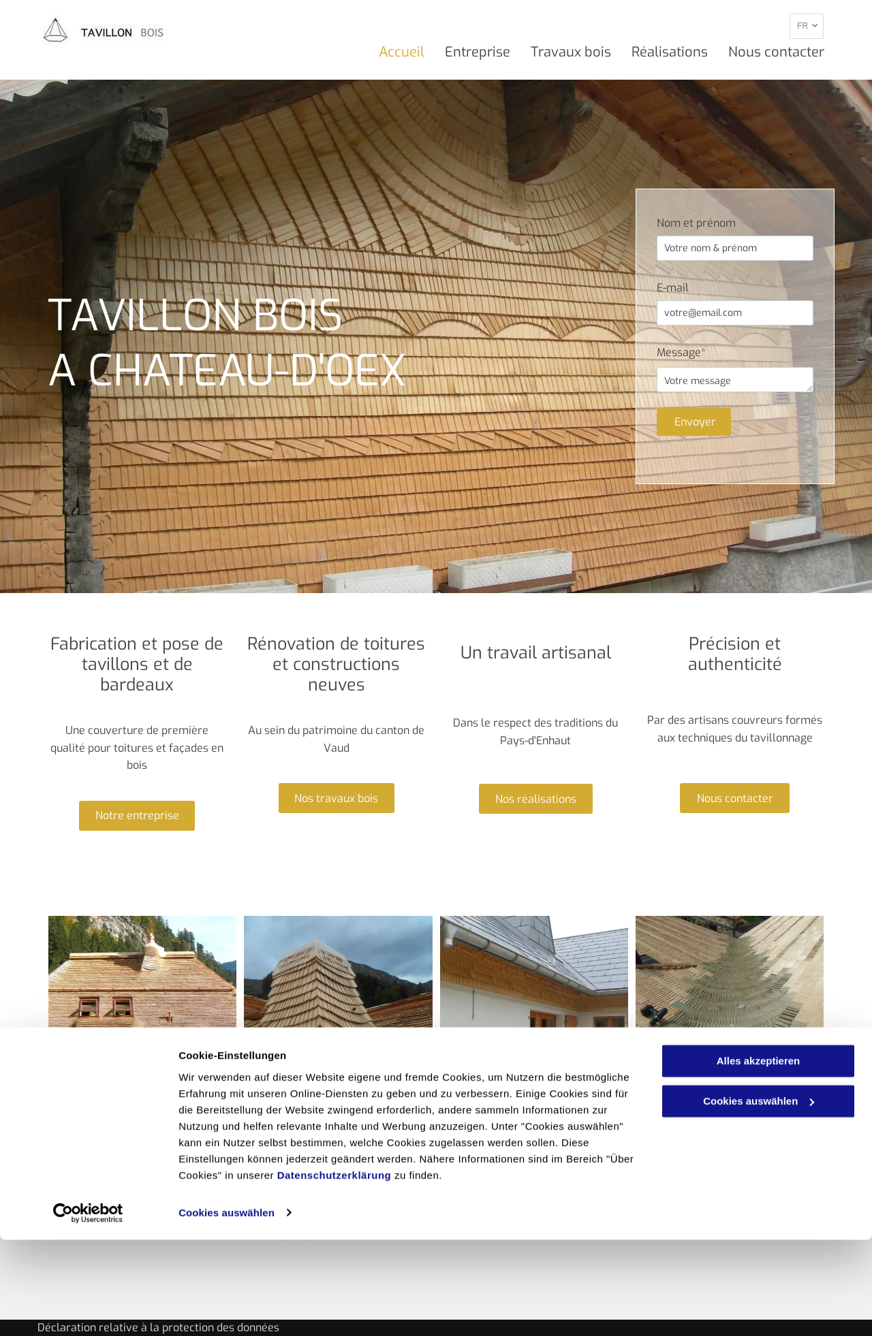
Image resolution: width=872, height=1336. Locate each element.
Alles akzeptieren (758, 1158)
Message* (681, 352)
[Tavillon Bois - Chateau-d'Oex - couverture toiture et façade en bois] (142, 1010)
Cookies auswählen (226, 1309)
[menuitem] (391, 52)
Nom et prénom (696, 223)
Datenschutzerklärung (334, 1271)
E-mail (673, 288)
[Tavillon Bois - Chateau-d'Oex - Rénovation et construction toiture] (338, 1010)
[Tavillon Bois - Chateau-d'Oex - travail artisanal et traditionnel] (534, 1010)
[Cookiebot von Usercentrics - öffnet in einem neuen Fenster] (88, 1309)
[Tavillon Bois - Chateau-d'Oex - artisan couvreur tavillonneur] (730, 1010)
